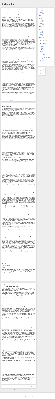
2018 (41, 23)
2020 (41, 20)
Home (19, 386)
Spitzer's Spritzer (7, 106)
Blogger (33, 396)
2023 (41, 15)
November (43, 41)
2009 (41, 37)
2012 (41, 32)
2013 (41, 31)
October (42, 43)
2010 (41, 35)
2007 (41, 63)
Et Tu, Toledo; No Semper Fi (10, 286)
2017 (41, 24)
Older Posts (33, 386)
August (42, 46)
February (43, 60)
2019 (41, 21)
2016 (41, 26)
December (43, 40)
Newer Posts (4, 386)
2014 (41, 29)
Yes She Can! (6, 11)
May (42, 51)
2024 (41, 13)
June (42, 49)
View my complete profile (40, 73)
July (42, 48)
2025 (41, 12)
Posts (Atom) (21, 389)
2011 (41, 34)
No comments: (16, 100)
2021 (41, 18)
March (42, 52)
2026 (41, 10)
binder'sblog (8, 4)
